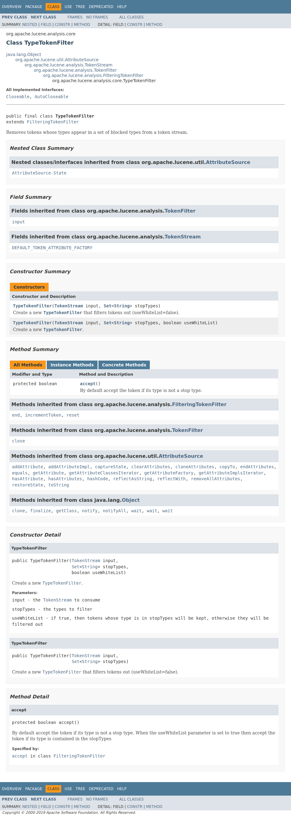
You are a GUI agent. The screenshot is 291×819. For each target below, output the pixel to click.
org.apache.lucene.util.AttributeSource (57, 59)
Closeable (18, 96)
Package (33, 7)
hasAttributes (65, 478)
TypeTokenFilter (32, 305)
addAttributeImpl (69, 466)
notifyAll (114, 510)
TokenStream (183, 237)
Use (68, 7)
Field (46, 24)
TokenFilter (180, 211)
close (18, 440)
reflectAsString (132, 478)
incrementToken (43, 415)
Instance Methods (72, 364)
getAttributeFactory (168, 472)
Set (107, 305)
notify (90, 510)
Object (131, 500)
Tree (80, 7)
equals (20, 472)
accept (88, 383)
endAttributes (257, 466)
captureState (110, 466)
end (16, 415)
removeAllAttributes (215, 478)
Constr (62, 24)
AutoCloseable (52, 96)
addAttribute (27, 466)
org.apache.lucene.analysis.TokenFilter (75, 70)
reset (72, 415)
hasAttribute (27, 478)
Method (82, 24)
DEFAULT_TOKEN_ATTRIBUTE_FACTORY (52, 247)
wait (136, 510)
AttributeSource (228, 162)
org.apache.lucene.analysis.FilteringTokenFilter (93, 75)
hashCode (97, 478)
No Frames (97, 17)
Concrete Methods (124, 364)
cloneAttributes (194, 466)
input (18, 221)
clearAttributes (150, 466)
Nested (29, 24)
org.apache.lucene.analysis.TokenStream (69, 64)
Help (122, 7)
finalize (40, 510)
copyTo (227, 466)
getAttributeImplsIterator (231, 472)
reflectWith (171, 478)
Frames (75, 17)
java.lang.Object (23, 54)
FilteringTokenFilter (53, 121)
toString (58, 484)
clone (18, 510)
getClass (66, 510)
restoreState (27, 484)
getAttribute (48, 472)
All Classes (131, 17)
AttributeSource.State (39, 172)
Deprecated (101, 7)
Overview (12, 7)
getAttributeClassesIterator (104, 472)
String (122, 305)
